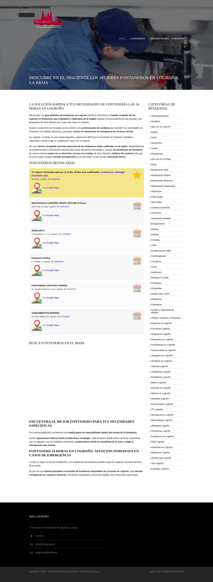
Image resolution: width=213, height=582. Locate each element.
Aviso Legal (154, 577)
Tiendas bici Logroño (161, 456)
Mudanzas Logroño (160, 451)
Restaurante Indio (159, 169)
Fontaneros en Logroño (162, 435)
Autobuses (156, 271)
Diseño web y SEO (160, 293)
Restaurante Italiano (160, 174)
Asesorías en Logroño (161, 446)
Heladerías (156, 298)
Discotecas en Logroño (162, 414)
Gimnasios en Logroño (162, 338)
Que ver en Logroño (160, 126)
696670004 (65, 209)
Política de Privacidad (172, 577)
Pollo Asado (156, 196)
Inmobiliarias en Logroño (163, 344)
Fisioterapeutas (158, 255)
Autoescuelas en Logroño (163, 349)
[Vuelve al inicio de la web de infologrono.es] (49, 18)
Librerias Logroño (159, 365)
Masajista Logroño (160, 397)
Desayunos (156, 142)
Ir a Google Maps (46, 190)
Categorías (137, 38)
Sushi (153, 137)
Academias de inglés (161, 250)
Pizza (153, 164)
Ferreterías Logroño (160, 430)
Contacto (177, 38)
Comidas (155, 239)
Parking (154, 233)
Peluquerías (157, 153)
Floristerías (156, 303)
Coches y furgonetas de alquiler (162, 310)
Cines (153, 266)
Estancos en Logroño (161, 322)
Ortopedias (156, 287)
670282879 (67, 237)
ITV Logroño (157, 408)
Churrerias (156, 212)
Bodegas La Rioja (159, 277)
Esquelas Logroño (159, 467)
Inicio (121, 38)
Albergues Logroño (160, 424)
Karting (154, 228)
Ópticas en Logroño (160, 392)
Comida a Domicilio (160, 207)
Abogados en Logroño (161, 354)
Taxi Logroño (157, 462)
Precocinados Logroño (162, 403)
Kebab (154, 131)
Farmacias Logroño (160, 327)
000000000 (56, 182)
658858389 (60, 264)
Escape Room (158, 223)
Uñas (153, 244)
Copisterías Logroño (160, 370)
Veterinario (156, 190)
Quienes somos (158, 38)
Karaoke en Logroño (161, 387)
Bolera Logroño (158, 381)
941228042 (66, 319)
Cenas (154, 147)
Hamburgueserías (159, 115)
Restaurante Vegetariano (163, 185)
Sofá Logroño (157, 440)
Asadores (155, 120)
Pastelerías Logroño (160, 376)
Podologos (156, 282)
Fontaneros (45, 69)
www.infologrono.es (90, 577)
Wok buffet (156, 201)
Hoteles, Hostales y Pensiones (165, 317)
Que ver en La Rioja (160, 158)
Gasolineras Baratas (161, 217)
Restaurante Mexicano (162, 180)
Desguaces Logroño (160, 333)
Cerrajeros (156, 260)
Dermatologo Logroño (161, 419)
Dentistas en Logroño (161, 360)
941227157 (72, 291)
